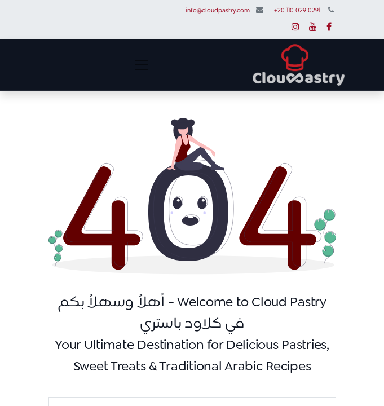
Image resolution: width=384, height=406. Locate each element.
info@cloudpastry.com (218, 11)
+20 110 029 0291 (297, 11)
